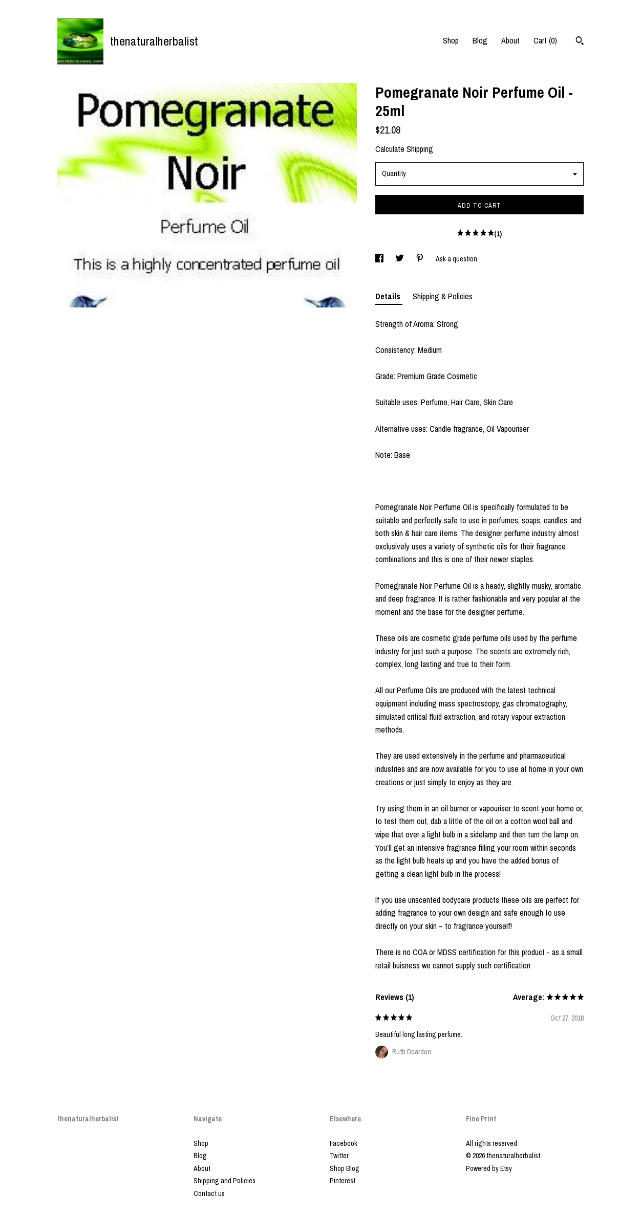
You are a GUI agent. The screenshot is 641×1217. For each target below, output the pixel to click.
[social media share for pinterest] (420, 258)
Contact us (209, 1193)
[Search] (580, 42)
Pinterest (342, 1180)
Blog (480, 40)
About (510, 40)
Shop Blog (344, 1168)
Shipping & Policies (443, 296)
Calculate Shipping (404, 148)
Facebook (343, 1143)
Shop (451, 40)
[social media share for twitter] (400, 258)
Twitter (339, 1155)
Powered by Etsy (489, 1168)
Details (388, 296)
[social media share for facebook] (380, 258)
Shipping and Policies (224, 1180)
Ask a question (456, 258)
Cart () (545, 40)
